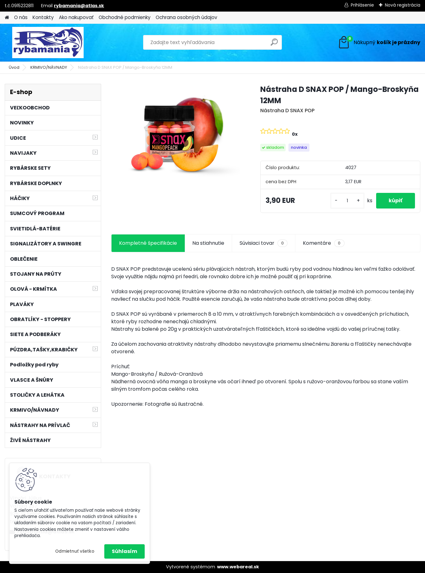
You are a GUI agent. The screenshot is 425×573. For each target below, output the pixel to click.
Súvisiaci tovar (264, 243)
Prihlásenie (362, 5)
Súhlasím (124, 551)
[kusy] (347, 200)
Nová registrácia (402, 5)
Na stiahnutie (208, 243)
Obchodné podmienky (125, 17)
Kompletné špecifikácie (148, 243)
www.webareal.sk (238, 567)
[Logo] (48, 42)
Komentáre (323, 243)
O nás (21, 17)
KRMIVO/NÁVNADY (48, 67)
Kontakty (43, 17)
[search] (274, 44)
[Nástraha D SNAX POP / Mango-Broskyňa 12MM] (175, 132)
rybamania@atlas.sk (79, 6)
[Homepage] (7, 18)
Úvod (14, 67)
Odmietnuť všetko (74, 551)
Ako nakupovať (76, 17)
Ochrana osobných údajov (186, 17)
